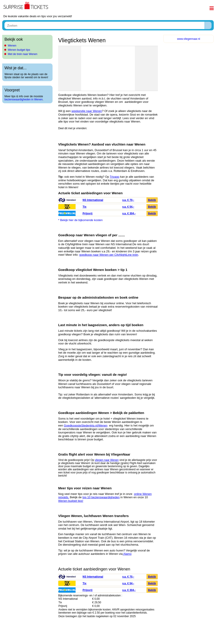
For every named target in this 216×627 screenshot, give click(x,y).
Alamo (127, 553)
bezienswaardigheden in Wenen (23, 99)
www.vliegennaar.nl (188, 38)
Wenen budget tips (19, 49)
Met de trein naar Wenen (22, 54)
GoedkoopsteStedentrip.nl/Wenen (86, 425)
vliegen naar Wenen (107, 460)
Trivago (114, 176)
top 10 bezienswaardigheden (101, 497)
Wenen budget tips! (70, 500)
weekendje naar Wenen (87, 111)
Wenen (12, 45)
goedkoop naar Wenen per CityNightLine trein (108, 254)
